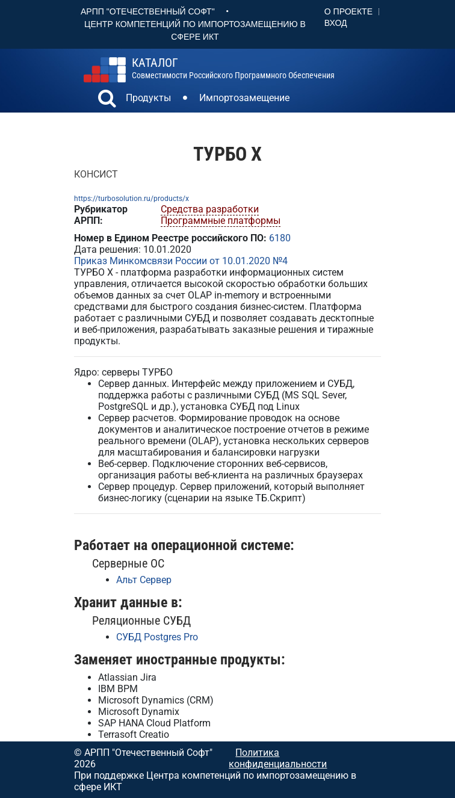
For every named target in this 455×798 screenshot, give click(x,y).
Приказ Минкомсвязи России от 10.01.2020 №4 (181, 261)
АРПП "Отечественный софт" (148, 11)
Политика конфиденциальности (278, 758)
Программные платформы (220, 220)
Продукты (148, 98)
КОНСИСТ (96, 174)
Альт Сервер (144, 580)
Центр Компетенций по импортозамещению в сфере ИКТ (195, 30)
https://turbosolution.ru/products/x (131, 198)
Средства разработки (210, 209)
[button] (107, 100)
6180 (280, 238)
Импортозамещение (244, 98)
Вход (335, 23)
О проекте (348, 11)
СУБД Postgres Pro (157, 637)
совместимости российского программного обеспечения (233, 69)
